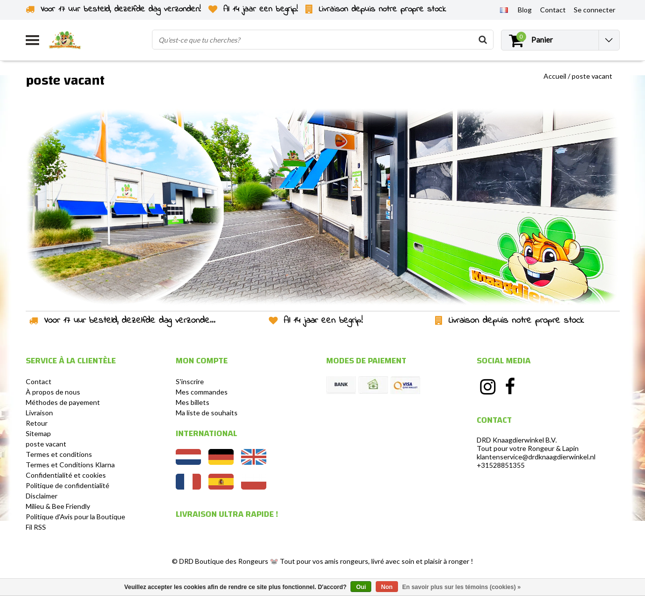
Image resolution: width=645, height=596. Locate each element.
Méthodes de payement (63, 402)
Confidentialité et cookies (66, 475)
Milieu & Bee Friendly (58, 506)
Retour (37, 423)
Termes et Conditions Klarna (70, 464)
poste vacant (592, 76)
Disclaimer (41, 496)
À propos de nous (53, 392)
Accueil (555, 76)
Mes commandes (202, 392)
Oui (361, 587)
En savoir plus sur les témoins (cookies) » (461, 587)
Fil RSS (36, 527)
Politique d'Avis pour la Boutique (75, 516)
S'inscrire (190, 381)
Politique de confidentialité (67, 485)
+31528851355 (501, 465)
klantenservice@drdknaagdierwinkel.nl (536, 456)
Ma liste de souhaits (207, 412)
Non (387, 587)
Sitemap (38, 433)
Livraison (39, 412)
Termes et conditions (59, 454)
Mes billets (192, 402)
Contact (38, 381)
